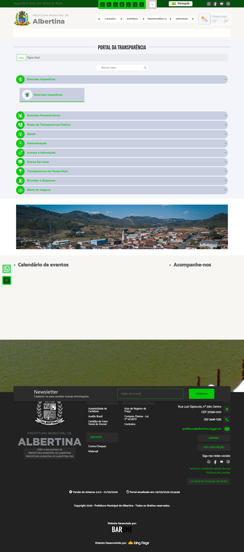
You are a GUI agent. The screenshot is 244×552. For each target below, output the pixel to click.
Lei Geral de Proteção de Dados (209, 481)
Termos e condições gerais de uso (209, 468)
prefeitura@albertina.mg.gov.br (201, 428)
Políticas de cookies (218, 472)
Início (21, 57)
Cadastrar (202, 393)
